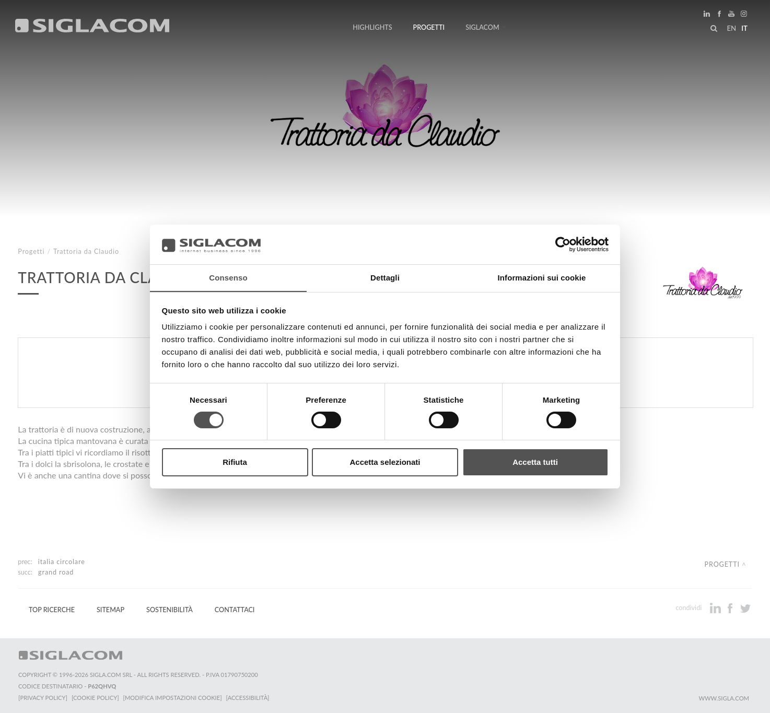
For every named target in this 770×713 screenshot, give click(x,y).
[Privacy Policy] (42, 697)
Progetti (429, 27)
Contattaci (235, 610)
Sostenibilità (169, 610)
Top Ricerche (52, 610)
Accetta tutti (535, 462)
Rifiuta (235, 462)
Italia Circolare (61, 562)
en (731, 28)
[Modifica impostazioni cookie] (172, 697)
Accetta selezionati (384, 462)
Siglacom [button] (485, 27)
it (744, 28)
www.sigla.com (723, 698)
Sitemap (110, 610)
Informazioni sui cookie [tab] (542, 277)
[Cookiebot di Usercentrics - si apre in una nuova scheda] (563, 244)
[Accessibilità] (248, 697)
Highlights (372, 27)
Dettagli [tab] (385, 277)
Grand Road (56, 572)
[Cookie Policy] (95, 697)
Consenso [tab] (228, 277)
